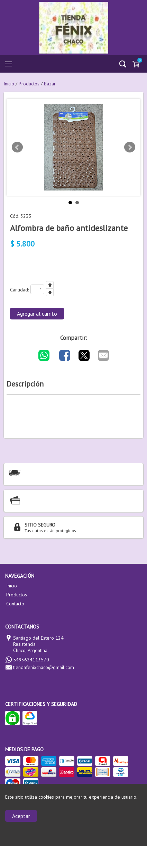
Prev (17, 147)
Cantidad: (19, 290)
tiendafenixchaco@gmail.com (43, 667)
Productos (16, 595)
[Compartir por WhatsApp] (43, 355)
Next (129, 147)
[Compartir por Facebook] (64, 355)
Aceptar (21, 815)
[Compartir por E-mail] (103, 355)
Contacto (15, 604)
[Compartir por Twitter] (84, 355)
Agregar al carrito (37, 313)
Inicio (11, 586)
